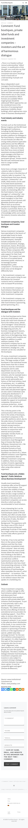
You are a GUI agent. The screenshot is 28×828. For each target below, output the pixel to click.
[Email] (20, 689)
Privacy (18, 812)
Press (9, 801)
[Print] (17, 689)
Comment (9, 718)
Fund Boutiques (13, 819)
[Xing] (14, 689)
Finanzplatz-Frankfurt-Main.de (14, 803)
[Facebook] (2, 689)
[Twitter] (5, 689)
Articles (9, 798)
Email (8, 738)
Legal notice (9, 812)
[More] (23, 689)
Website (8, 745)
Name (7, 731)
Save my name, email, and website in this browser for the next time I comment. (13, 754)
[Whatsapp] (11, 689)
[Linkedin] (8, 689)
